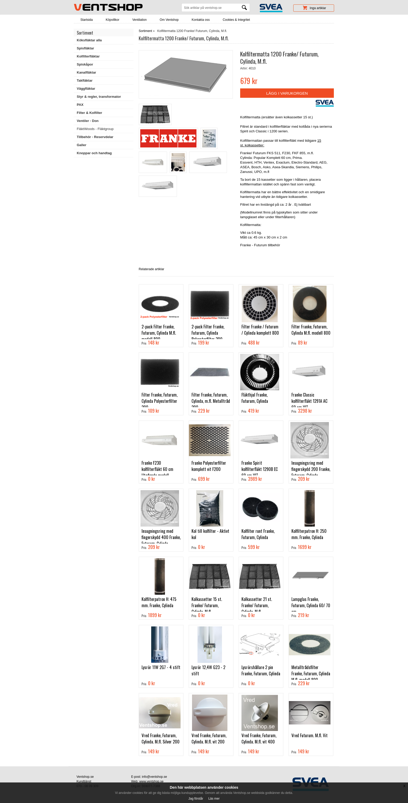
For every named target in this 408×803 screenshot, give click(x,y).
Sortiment (145, 31)
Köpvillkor (112, 20)
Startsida (86, 20)
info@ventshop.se (154, 777)
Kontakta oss (201, 20)
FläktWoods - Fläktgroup (95, 129)
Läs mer (214, 798)
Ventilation (139, 20)
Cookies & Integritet (236, 20)
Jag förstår (195, 798)
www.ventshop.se (151, 781)
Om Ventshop (169, 20)
